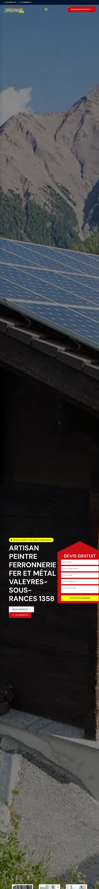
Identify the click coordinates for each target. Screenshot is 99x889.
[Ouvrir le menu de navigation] (46, 9)
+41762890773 (26, 2)
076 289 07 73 (11, 2)
